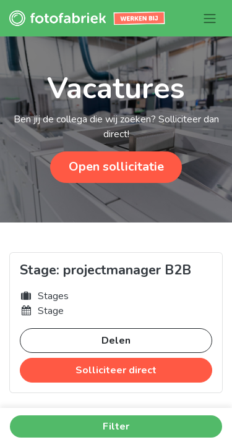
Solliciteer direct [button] (116, 370)
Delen (116, 340)
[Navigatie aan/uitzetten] (210, 18)
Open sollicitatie (116, 166)
